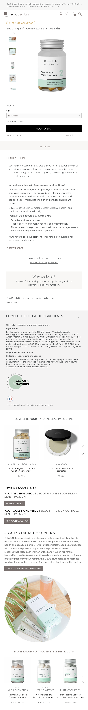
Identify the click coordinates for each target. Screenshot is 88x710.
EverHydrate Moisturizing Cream (54, 4)
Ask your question (17, 521)
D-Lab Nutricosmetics (21, 23)
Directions (14, 248)
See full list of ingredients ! (44, 262)
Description (15, 158)
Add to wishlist (74, 135)
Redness (12, 302)
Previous (13, 34)
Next (13, 94)
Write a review (14, 504)
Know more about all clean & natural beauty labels (30, 405)
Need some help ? (15, 135)
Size (8, 110)
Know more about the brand (23, 568)
